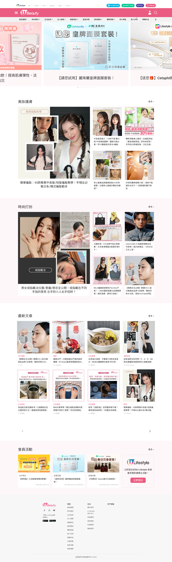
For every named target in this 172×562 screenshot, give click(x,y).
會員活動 (70, 545)
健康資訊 (73, 19)
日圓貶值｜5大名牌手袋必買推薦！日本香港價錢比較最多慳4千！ (107, 247)
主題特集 (70, 541)
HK (29, 6)
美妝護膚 (22, 19)
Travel (36, 6)
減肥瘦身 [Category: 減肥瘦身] (127, 356)
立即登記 (138, 480)
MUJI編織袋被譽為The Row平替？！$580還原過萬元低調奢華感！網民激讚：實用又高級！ (107, 291)
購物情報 (110, 19)
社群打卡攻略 (128, 5)
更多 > (151, 101)
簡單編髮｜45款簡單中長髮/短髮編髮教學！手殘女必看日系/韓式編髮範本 (138, 410)
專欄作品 (70, 537)
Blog (60, 6)
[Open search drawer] (156, 13)
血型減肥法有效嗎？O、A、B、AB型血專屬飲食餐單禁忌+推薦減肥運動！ (138, 362)
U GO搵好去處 (113, 5)
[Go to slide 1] (77, 87)
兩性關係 (97, 19)
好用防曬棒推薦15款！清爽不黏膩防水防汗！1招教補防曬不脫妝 (139, 186)
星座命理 (86, 19)
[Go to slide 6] (89, 87)
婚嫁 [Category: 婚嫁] (55, 356)
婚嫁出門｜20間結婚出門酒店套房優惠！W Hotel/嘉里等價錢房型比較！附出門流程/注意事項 (67, 362)
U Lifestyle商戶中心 (91, 512)
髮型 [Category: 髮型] (125, 404)
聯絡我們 (90, 528)
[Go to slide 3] (82, 87)
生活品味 (48, 19)
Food (44, 6)
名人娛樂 (60, 19)
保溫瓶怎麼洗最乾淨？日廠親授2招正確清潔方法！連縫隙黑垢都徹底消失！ (33, 410)
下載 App (151, 5)
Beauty (52, 6)
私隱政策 (90, 525)
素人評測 (70, 534)
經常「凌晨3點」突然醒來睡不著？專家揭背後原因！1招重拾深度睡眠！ (103, 410)
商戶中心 (140, 5)
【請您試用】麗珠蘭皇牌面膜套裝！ (67, 480)
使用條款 (90, 521)
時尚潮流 (35, 19)
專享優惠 (70, 549)
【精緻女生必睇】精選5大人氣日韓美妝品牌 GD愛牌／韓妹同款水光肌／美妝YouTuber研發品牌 (33, 362)
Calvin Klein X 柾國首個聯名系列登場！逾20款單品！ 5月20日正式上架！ (139, 247)
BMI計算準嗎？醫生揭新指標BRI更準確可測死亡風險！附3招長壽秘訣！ (67, 410)
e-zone (67, 6)
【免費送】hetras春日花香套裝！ (102, 479)
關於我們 (90, 507)
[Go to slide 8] (94, 87)
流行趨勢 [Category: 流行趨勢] (21, 356)
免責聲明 (90, 517)
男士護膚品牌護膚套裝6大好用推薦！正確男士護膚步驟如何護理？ (107, 186)
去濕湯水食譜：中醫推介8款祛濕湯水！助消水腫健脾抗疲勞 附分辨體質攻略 (103, 362)
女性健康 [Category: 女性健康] (91, 356)
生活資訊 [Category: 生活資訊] (21, 404)
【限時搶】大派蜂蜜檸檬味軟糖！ (33, 479)
